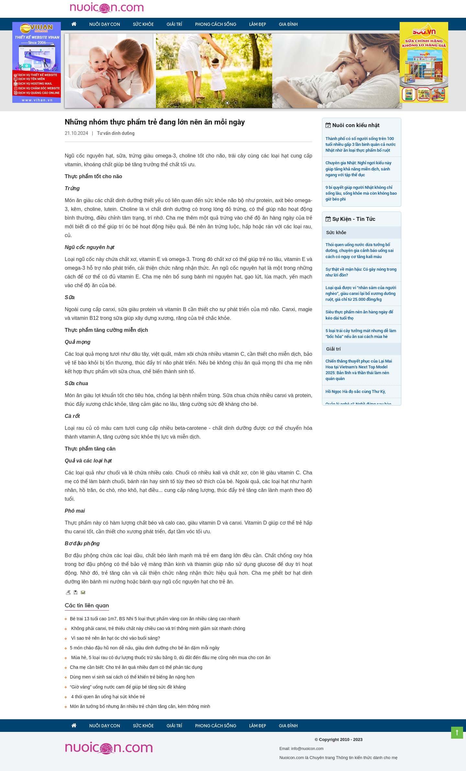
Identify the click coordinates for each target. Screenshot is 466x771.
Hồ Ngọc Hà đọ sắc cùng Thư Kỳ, (356, 391)
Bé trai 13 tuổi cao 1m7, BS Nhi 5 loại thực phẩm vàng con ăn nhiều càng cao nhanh (155, 618)
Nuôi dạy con (104, 24)
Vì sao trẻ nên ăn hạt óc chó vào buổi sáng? (115, 638)
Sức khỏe (143, 24)
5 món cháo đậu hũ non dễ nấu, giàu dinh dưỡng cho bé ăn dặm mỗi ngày (144, 647)
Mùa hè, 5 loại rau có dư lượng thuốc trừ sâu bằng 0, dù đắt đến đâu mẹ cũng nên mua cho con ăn (170, 657)
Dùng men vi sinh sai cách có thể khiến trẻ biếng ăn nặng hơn (132, 676)
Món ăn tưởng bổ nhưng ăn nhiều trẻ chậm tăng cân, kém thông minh (140, 706)
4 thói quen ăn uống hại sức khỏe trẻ (107, 696)
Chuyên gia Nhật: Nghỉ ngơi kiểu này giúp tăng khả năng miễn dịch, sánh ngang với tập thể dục (359, 168)
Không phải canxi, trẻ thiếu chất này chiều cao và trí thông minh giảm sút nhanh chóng (157, 628)
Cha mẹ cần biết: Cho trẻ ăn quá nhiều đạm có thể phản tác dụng (136, 667)
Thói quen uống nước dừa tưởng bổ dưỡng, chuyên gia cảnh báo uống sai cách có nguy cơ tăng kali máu (360, 250)
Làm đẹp (257, 24)
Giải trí (174, 24)
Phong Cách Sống (215, 24)
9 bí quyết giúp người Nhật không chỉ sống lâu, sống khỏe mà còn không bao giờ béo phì (361, 193)
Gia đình (288, 24)
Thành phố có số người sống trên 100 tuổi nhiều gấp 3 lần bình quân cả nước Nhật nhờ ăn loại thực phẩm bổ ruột (361, 144)
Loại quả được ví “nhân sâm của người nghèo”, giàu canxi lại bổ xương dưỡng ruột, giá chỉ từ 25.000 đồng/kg (361, 293)
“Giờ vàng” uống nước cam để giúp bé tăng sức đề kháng (128, 687)
